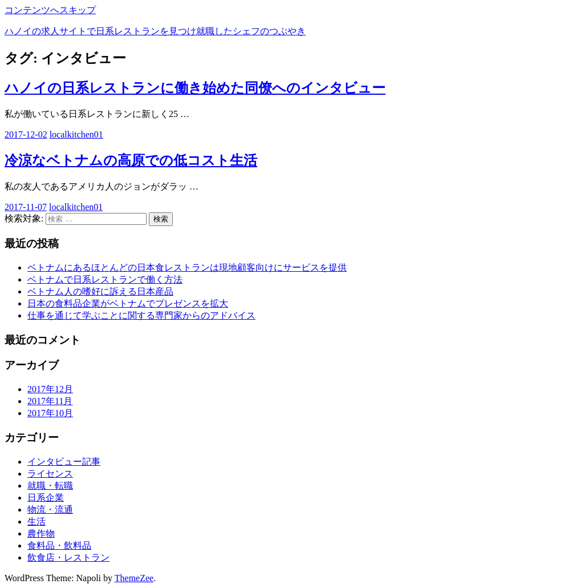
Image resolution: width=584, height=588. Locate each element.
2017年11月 (49, 401)
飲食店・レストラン (68, 557)
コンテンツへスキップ (50, 10)
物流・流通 (50, 509)
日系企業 (45, 497)
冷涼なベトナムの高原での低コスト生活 (131, 160)
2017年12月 (50, 389)
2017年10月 (50, 413)
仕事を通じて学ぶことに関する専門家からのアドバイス (141, 315)
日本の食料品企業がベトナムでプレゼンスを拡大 (127, 303)
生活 (36, 521)
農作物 (41, 533)
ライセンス (50, 473)
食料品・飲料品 (59, 545)
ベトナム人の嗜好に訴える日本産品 (100, 291)
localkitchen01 (76, 134)
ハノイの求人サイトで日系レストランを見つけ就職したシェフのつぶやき (155, 31)
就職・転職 (50, 485)
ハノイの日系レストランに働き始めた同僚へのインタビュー (195, 87)
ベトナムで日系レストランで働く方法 (104, 279)
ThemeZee (134, 578)
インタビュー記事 (63, 461)
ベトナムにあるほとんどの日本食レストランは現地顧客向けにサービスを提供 (187, 267)
